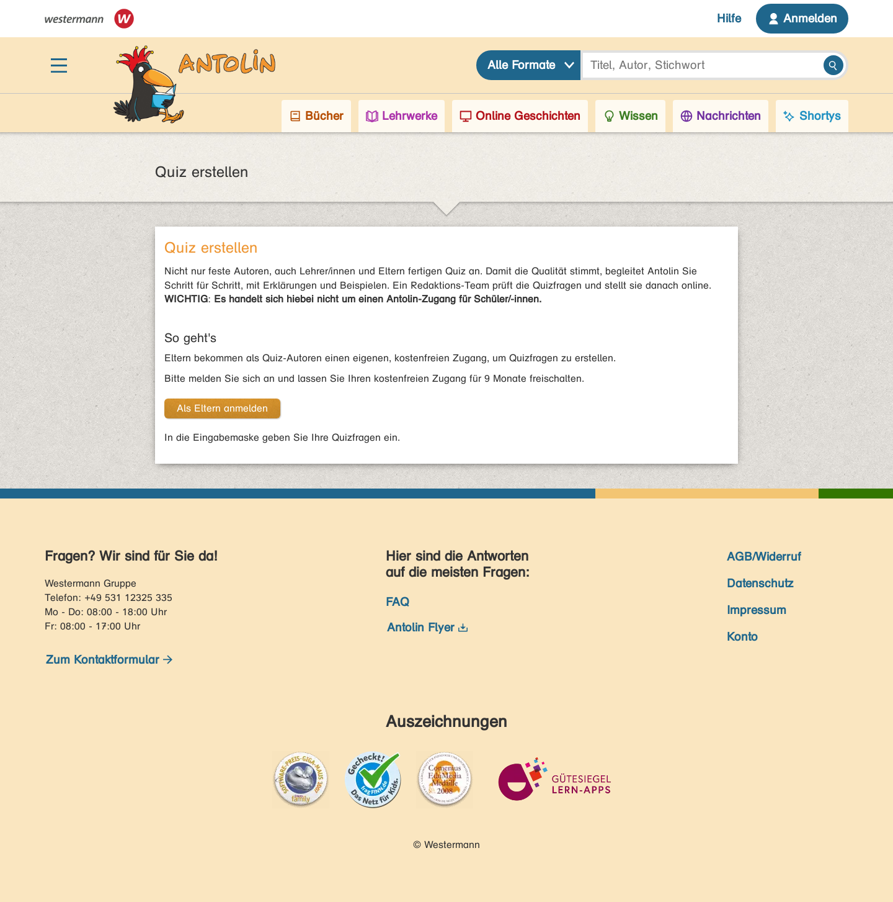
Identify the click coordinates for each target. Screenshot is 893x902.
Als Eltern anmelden (222, 408)
